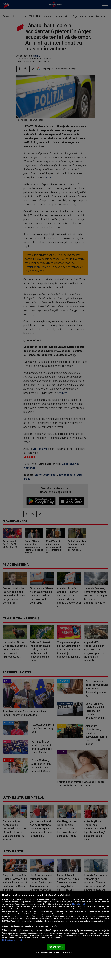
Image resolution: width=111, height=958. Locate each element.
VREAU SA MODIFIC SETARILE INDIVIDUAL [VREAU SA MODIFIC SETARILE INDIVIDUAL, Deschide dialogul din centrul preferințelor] (54, 953)
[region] (55, 924)
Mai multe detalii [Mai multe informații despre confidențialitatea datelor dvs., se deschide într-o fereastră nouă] (78, 904)
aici (19, 916)
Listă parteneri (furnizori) (12, 940)
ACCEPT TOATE (55, 947)
